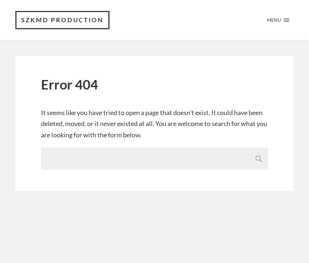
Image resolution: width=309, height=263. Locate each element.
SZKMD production (62, 20)
